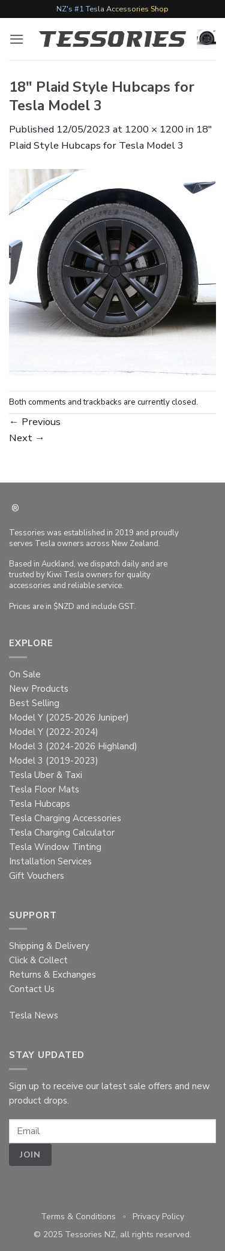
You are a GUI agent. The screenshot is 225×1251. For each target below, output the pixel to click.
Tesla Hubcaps (39, 804)
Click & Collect (38, 960)
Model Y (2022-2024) (53, 732)
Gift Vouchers (36, 876)
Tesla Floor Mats (44, 789)
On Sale (25, 674)
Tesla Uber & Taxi (45, 775)
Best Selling (34, 703)
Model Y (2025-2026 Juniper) (69, 718)
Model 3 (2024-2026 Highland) (73, 746)
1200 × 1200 (154, 129)
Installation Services (50, 861)
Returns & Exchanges (52, 975)
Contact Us (32, 989)
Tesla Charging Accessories (65, 818)
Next (27, 438)
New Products (38, 689)
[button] (17, 39)
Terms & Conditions (78, 1216)
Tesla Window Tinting (55, 847)
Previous (35, 422)
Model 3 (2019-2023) (53, 761)
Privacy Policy (158, 1216)
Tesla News (33, 1015)
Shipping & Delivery (49, 946)
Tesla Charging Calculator (62, 833)
